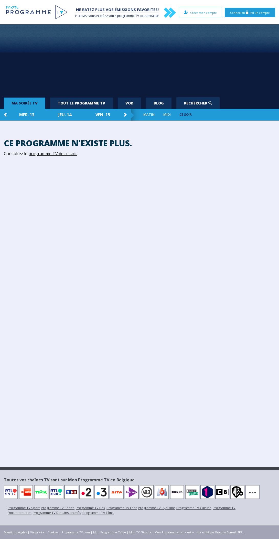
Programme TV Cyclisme (156, 507)
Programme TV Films (98, 512)
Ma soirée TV (25, 103)
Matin (149, 114)
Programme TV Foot (121, 507)
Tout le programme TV (81, 103)
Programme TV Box (90, 507)
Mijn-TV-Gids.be (140, 532)
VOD (129, 103)
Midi (167, 114)
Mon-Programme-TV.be (109, 532)
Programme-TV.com (76, 532)
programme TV (128, 16)
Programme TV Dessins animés (57, 512)
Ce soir (185, 114)
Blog (159, 103)
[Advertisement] (139, 59)
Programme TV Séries (57, 507)
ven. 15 (102, 115)
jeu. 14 (64, 115)
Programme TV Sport (24, 507)
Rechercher (198, 103)
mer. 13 (26, 115)
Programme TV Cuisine (193, 507)
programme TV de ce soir (52, 153)
